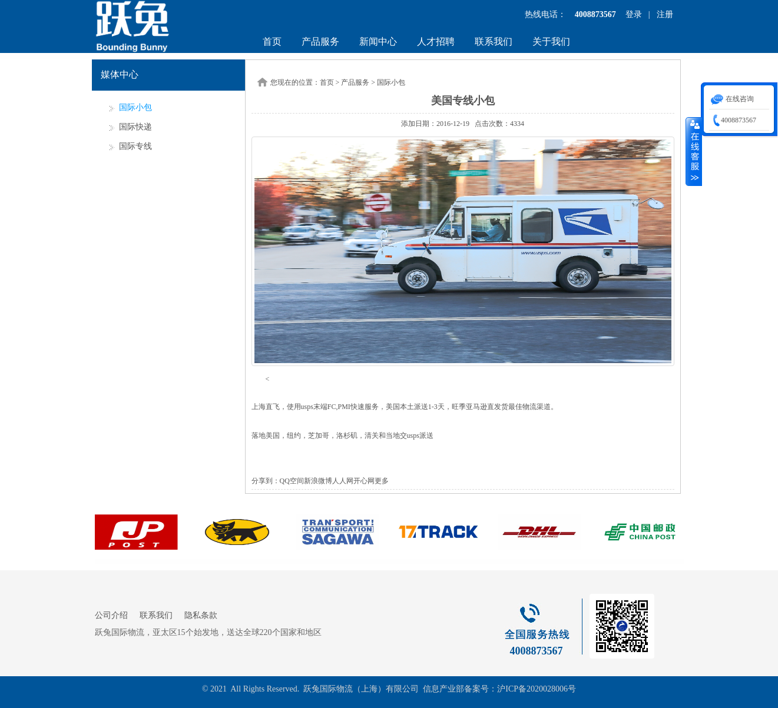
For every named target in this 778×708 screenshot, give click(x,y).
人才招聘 (436, 41)
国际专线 (135, 146)
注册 (665, 14)
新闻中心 (378, 41)
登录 (633, 14)
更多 (382, 481)
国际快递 (135, 126)
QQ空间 (292, 481)
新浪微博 (318, 481)
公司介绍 (111, 615)
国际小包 (135, 107)
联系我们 (493, 41)
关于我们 (551, 41)
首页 (272, 41)
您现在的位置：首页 (302, 82)
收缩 (694, 151)
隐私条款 (200, 615)
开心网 (364, 481)
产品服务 (320, 41)
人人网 (342, 481)
